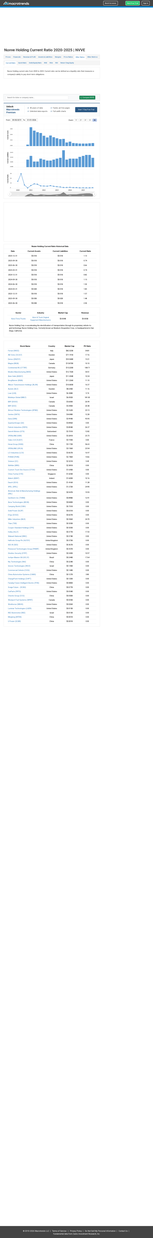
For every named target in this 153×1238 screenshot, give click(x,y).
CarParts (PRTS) (14, 591)
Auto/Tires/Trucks (18, 319)
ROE (45, 63)
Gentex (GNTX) (14, 414)
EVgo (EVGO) (13, 515)
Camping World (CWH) (17, 506)
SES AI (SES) (13, 545)
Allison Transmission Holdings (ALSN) (23, 385)
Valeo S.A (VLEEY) (15, 440)
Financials (17, 57)
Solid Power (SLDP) (15, 511)
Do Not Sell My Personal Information (100, 1231)
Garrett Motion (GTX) (16, 431)
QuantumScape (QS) (16, 423)
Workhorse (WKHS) (15, 604)
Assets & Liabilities (45, 57)
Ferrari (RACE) (13, 351)
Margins (58, 57)
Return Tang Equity (67, 63)
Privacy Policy (76, 1231)
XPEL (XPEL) (13, 487)
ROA (51, 63)
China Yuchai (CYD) (15, 474)
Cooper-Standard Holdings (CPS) (21, 528)
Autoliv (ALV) (13, 389)
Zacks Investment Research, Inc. (86, 1234)
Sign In (145, 3)
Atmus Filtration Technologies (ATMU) (23, 410)
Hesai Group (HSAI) (15, 444)
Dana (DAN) (12, 419)
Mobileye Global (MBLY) (17, 397)
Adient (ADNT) (13, 478)
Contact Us (123, 1231)
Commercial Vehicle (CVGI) (19, 570)
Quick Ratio (22, 63)
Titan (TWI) (12, 523)
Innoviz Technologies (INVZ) (19, 566)
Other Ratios (80, 57)
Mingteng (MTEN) (15, 617)
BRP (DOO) (12, 406)
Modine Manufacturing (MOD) (19, 372)
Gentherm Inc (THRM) (16, 498)
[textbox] (37, 98)
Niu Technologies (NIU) (17, 562)
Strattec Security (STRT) (17, 553)
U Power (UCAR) (14, 621)
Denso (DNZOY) (14, 359)
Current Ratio (10, 63)
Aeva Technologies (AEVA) (18, 502)
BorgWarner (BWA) (15, 380)
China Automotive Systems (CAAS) (22, 574)
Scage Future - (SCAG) (17, 587)
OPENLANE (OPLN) (15, 448)
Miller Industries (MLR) (16, 519)
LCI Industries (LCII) (16, 453)
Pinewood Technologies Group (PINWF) (23, 549)
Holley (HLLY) (13, 532)
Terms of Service (59, 1231)
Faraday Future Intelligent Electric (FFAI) (23, 583)
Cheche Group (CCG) (16, 596)
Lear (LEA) (12, 393)
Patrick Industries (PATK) (17, 427)
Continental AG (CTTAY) (17, 368)
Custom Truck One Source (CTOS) (21, 470)
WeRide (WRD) (13, 465)
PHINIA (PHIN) (13, 457)
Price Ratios (68, 57)
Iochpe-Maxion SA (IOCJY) (18, 557)
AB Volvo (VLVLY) (15, 355)
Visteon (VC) (13, 461)
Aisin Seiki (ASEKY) (15, 376)
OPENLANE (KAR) (15, 436)
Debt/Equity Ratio (35, 63)
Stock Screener (110, 3)
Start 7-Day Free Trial (86, 110)
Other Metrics (92, 57)
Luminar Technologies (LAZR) (19, 608)
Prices (8, 57)
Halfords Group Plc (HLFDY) (19, 540)
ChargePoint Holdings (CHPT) (19, 579)
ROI (56, 63)
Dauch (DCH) (13, 482)
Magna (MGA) (13, 363)
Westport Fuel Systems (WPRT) (20, 600)
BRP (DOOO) (13, 402)
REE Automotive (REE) (16, 613)
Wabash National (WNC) (17, 536)
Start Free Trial (132, 3)
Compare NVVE (87, 97)
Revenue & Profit (29, 57)
